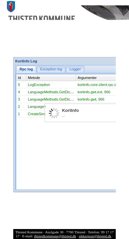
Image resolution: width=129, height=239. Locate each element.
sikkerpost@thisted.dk (95, 236)
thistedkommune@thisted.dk (55, 236)
